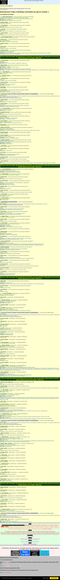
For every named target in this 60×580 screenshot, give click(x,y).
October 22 (47, 527)
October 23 (52, 527)
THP (40, 0)
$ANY (20, 565)
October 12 (57, 526)
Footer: (30, 542)
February (35, 525)
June (47, 525)
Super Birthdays (8, 531)
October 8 (38, 526)
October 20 (37, 527)
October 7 (33, 526)
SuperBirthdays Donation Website (9, 201)
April (42, 525)
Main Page (27, 525)
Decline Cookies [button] (46, 578)
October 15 (13, 527)
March (39, 525)
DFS (28, 0)
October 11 (52, 526)
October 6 (29, 526)
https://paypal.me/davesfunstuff (16, 204)
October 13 (3, 527)
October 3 (15, 526)
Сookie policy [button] (34, 578)
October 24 (57, 527)
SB (30, 0)
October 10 (47, 526)
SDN (35, 0)
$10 (5, 565)
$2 (0, 565)
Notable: (30, 540)
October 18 (27, 527)
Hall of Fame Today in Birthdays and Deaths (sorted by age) (43, 531)
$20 (8, 565)
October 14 (8, 527)
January (31, 525)
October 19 (32, 527)
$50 (11, 565)
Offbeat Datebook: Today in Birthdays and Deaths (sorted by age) (23, 532)
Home (26, 0)
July (49, 525)
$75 (13, 565)
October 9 (42, 526)
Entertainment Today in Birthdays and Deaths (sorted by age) (19, 8)
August (52, 525)
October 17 (23, 527)
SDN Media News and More (33, 541)
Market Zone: (30, 535)
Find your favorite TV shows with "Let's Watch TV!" (30, 539)
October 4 (20, 526)
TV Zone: (30, 537)
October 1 (7, 526)
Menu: (30, 523)
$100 (16, 565)
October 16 (18, 527)
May (44, 525)
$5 (42, 0)
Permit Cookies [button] (54, 578)
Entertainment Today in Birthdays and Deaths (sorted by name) (48, 532)
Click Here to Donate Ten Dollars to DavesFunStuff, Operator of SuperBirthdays (19, 93)
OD (32, 0)
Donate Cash (7, 562)
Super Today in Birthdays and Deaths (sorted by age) (22, 531)
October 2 (11, 526)
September (56, 525)
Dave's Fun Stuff (30, 536)
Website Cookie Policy (5, 572)
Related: (30, 530)
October (2, 526)
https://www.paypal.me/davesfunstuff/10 (14, 97)
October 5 (24, 526)
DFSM (37, 0)
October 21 (42, 527)
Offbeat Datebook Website (5, 532)
